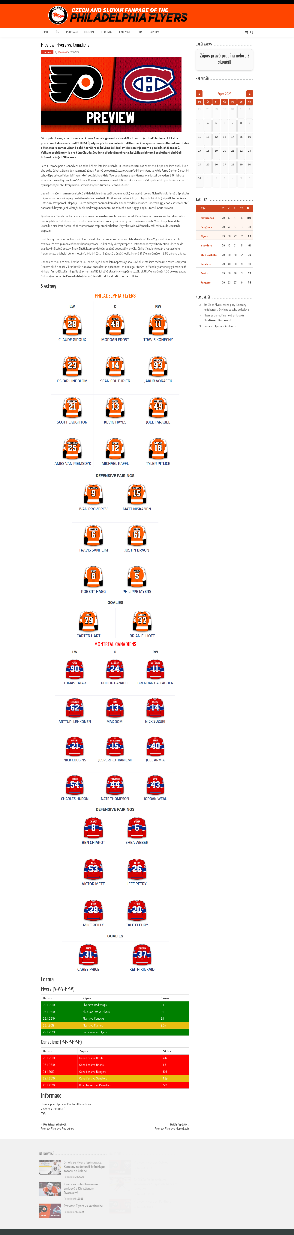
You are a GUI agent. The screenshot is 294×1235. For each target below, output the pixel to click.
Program (72, 32)
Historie (89, 32)
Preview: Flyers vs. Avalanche (220, 326)
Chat (141, 32)
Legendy (106, 32)
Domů (44, 32)
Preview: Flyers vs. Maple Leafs (172, 1128)
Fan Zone (125, 32)
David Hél (62, 52)
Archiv (154, 32)
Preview (47, 52)
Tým (57, 32)
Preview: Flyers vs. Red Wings (57, 1128)
